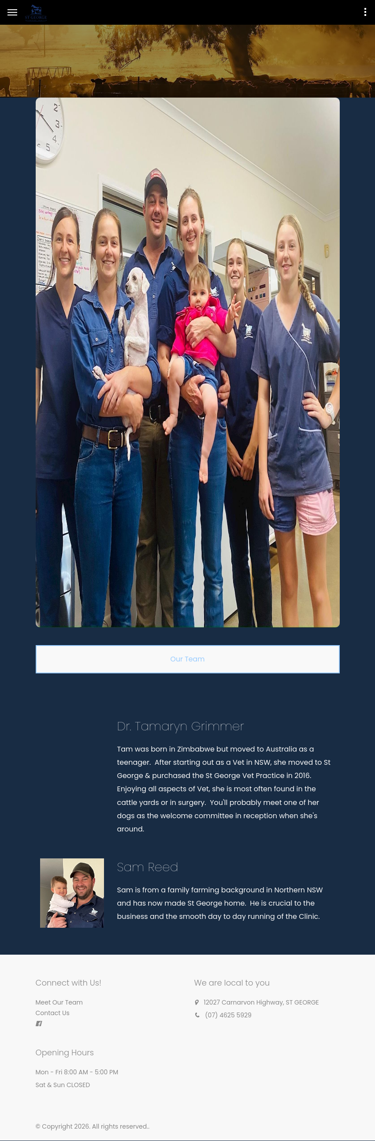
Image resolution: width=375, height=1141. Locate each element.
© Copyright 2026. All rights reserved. (92, 1126)
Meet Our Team (59, 1002)
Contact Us (53, 1013)
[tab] (188, 659)
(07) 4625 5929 (228, 1015)
